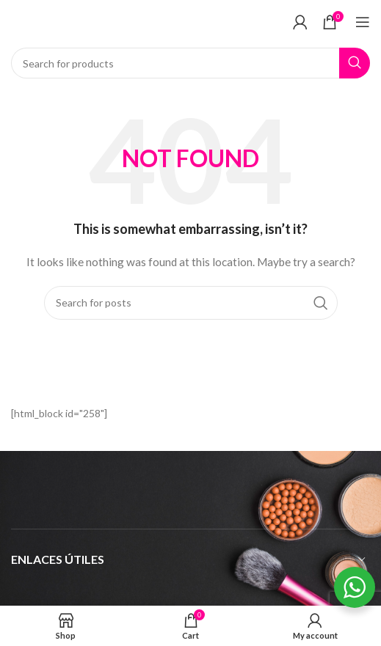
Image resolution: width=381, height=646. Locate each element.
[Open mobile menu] (362, 22)
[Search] (190, 63)
